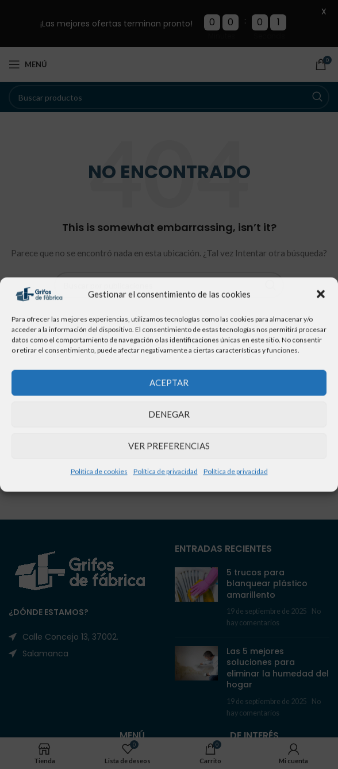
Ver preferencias (169, 446)
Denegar (169, 414)
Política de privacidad (165, 471)
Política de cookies (99, 471)
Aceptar (169, 383)
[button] (321, 294)
